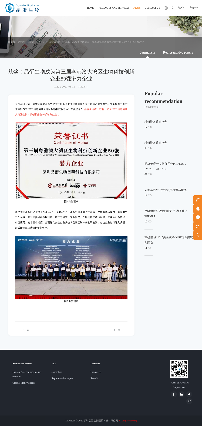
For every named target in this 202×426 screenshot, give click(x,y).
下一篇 (117, 330)
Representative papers (178, 52)
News (137, 7)
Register (194, 7)
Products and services (114, 7)
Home (90, 7)
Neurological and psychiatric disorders (26, 374)
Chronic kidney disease (23, 383)
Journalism (54, 42)
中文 (171, 7)
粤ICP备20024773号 (128, 421)
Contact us (152, 7)
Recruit (94, 378)
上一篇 (25, 330)
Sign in (180, 7)
